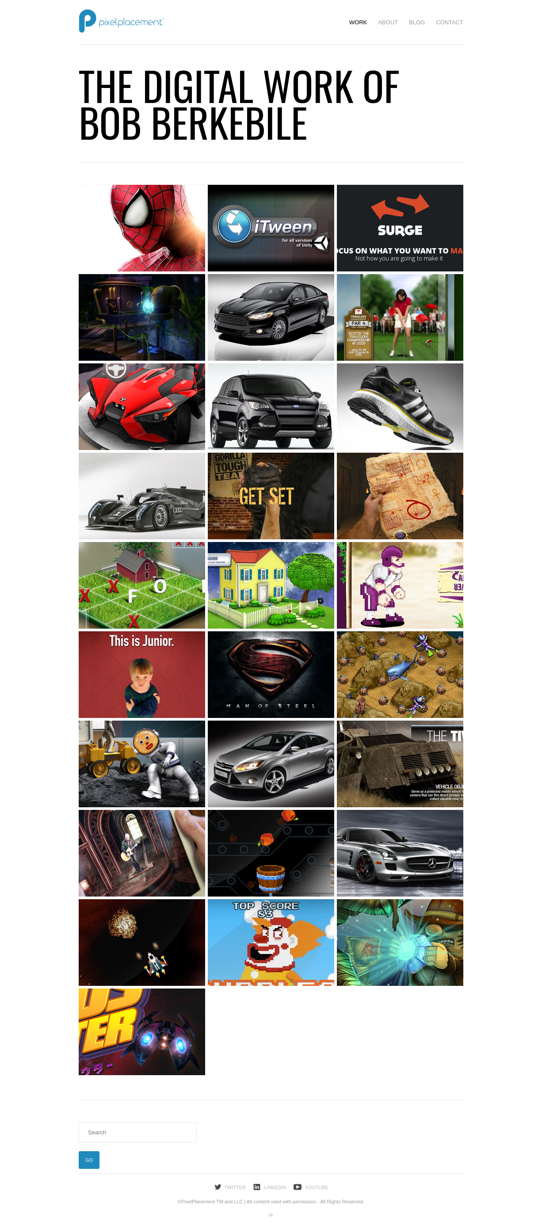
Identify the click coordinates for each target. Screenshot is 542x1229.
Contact (449, 22)
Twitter (235, 1187)
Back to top (271, 1215)
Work (358, 22)
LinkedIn (275, 1187)
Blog (417, 22)
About (388, 22)
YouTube (316, 1187)
